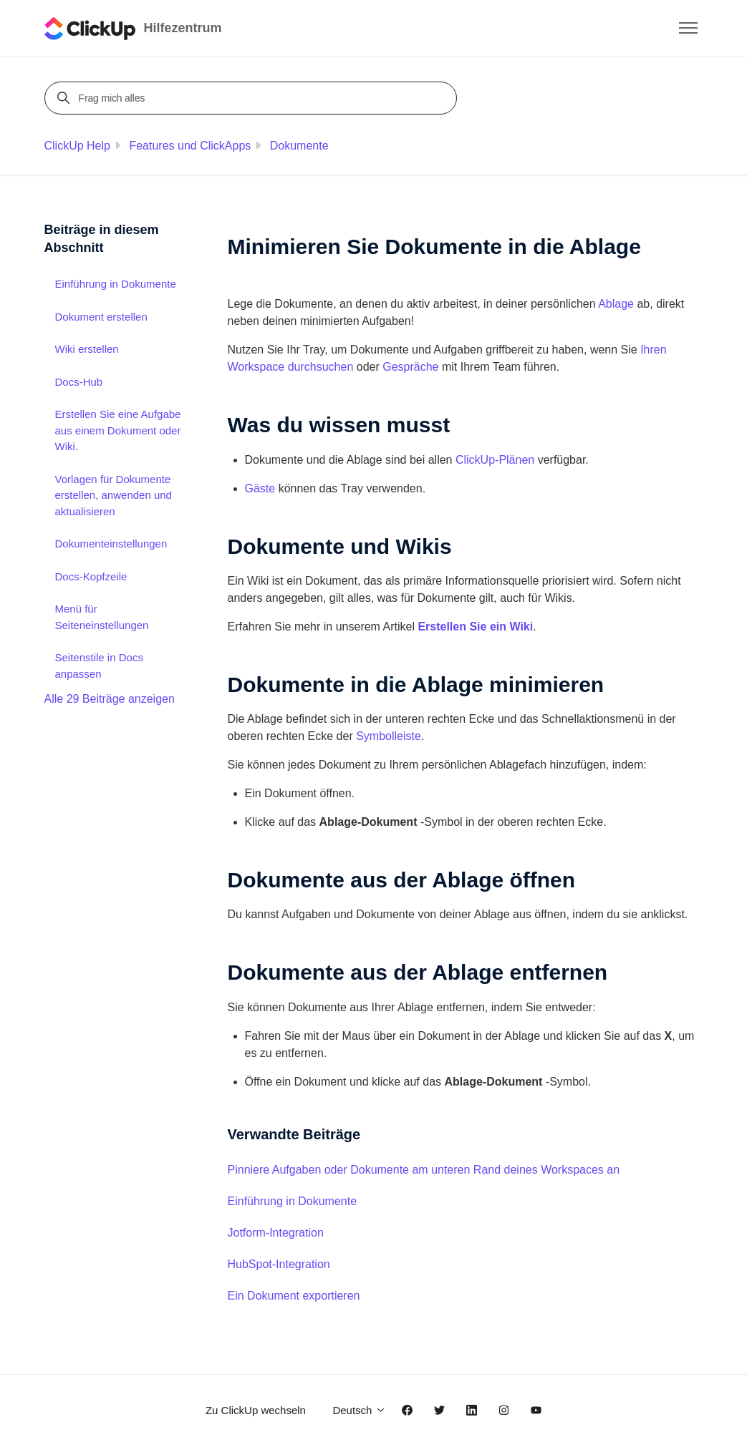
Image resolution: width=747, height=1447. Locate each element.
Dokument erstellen (101, 317)
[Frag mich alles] (253, 98)
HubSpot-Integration (279, 1264)
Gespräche (410, 367)
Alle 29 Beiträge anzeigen (109, 699)
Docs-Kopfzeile (91, 576)
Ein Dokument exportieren (294, 1296)
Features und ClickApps (190, 146)
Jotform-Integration (276, 1233)
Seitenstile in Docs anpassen (99, 665)
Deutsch (358, 1410)
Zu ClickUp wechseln (256, 1410)
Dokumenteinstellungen (111, 543)
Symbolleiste (388, 736)
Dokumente (299, 146)
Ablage (616, 304)
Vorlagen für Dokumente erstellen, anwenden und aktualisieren (113, 495)
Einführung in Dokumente (292, 1201)
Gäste (260, 488)
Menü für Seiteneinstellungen (102, 617)
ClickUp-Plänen (495, 460)
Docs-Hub (79, 382)
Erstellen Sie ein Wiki (475, 626)
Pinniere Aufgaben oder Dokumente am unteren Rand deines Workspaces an (424, 1170)
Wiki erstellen (87, 349)
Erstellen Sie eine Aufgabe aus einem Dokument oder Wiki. (118, 430)
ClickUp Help (77, 146)
